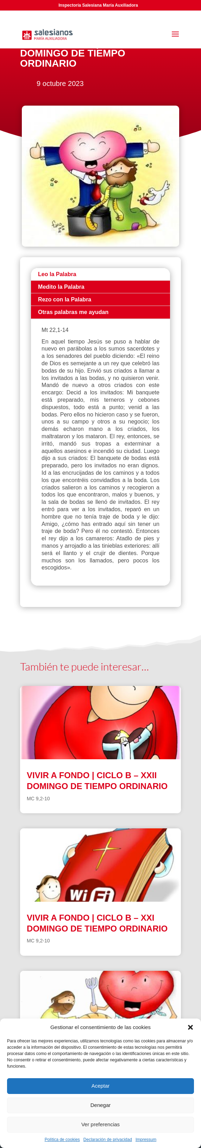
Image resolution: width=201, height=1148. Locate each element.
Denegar (100, 1105)
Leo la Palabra (57, 274)
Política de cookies (62, 1139)
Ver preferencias (100, 1124)
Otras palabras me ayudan (73, 312)
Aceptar (101, 1086)
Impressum (146, 1139)
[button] (190, 1027)
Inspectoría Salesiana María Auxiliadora (98, 5)
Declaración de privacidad (107, 1139)
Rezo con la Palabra (64, 299)
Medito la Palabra (61, 287)
